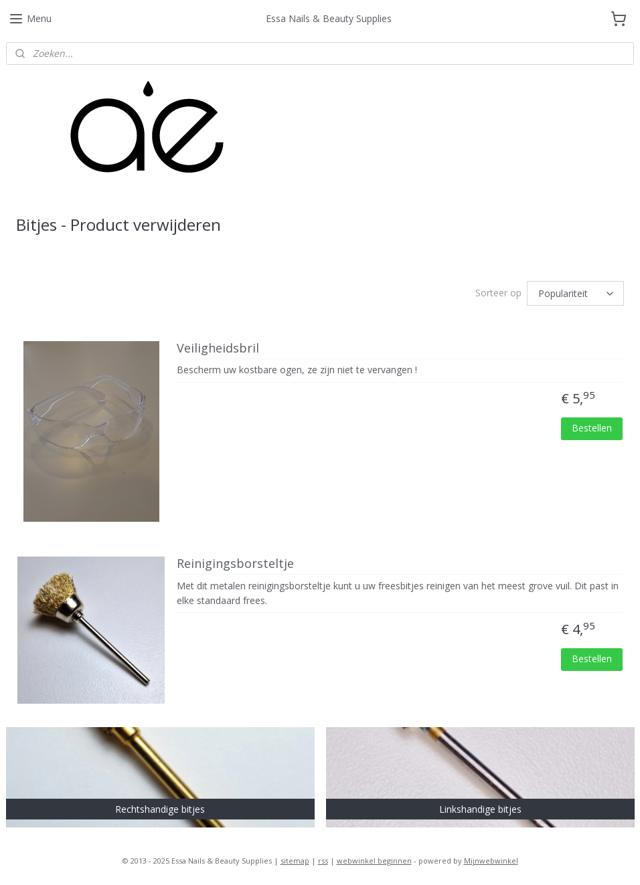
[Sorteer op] (575, 293)
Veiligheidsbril (218, 348)
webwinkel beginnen (374, 861)
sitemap (295, 861)
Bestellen (592, 427)
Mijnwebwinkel (491, 861)
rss (323, 861)
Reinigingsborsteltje (235, 564)
